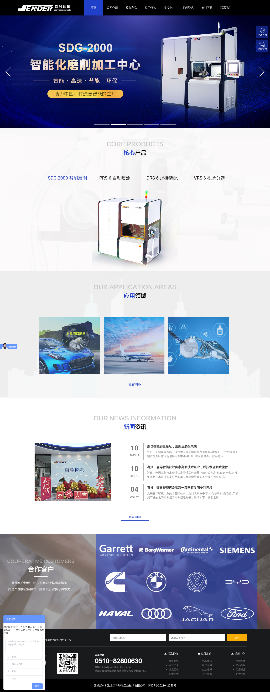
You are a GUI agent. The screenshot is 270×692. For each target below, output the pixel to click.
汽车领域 (207, 661)
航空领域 (207, 669)
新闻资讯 (188, 7)
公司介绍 (112, 7)
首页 (93, 7)
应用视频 (241, 669)
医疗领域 (207, 665)
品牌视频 (241, 661)
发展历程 (174, 669)
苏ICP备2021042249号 (162, 685)
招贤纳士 (174, 673)
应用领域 (150, 7)
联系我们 (225, 7)
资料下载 (206, 7)
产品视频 (241, 665)
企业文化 (174, 665)
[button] (10, 72)
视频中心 (169, 7)
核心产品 (131, 7)
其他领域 (207, 673)
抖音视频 (241, 673)
